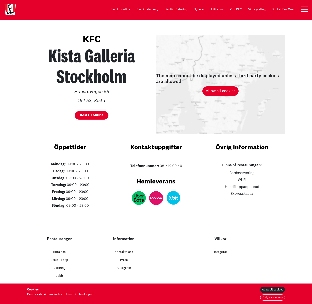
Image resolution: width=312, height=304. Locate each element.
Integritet (220, 252)
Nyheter (199, 9)
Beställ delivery (147, 9)
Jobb (59, 276)
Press (124, 260)
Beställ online (120, 9)
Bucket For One (282, 9)
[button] (304, 9)
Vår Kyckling (256, 9)
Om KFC (236, 9)
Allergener (124, 268)
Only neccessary (272, 297)
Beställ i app (59, 260)
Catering (59, 268)
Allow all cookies (220, 91)
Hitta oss (217, 9)
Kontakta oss (124, 252)
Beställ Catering (176, 9)
